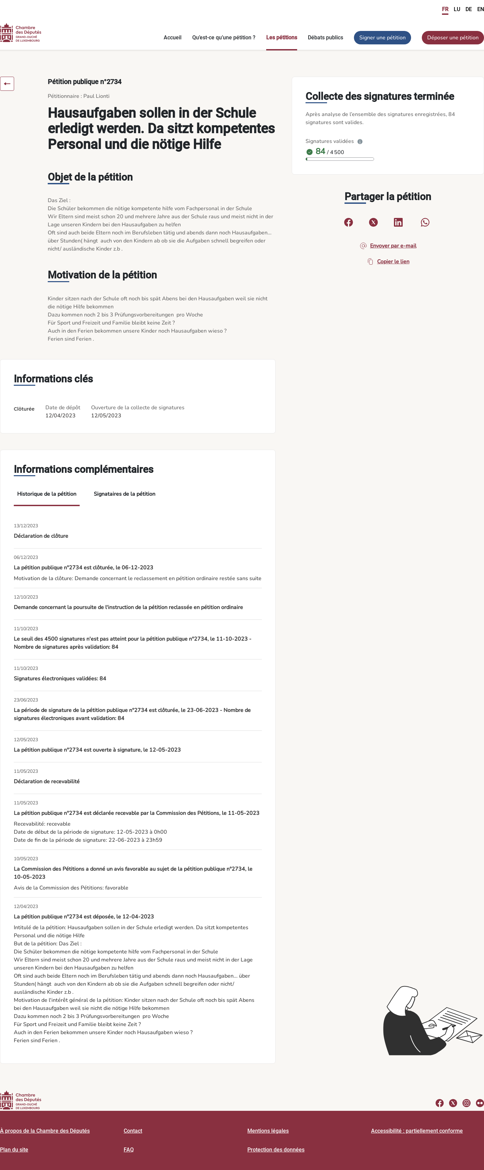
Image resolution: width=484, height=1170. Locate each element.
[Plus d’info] (360, 141)
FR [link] (445, 9)
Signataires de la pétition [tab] (124, 494)
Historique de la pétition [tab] (46, 494)
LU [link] (457, 9)
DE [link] (469, 9)
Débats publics (325, 37)
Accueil (173, 37)
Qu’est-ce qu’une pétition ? (223, 37)
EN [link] (480, 9)
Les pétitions (281, 37)
